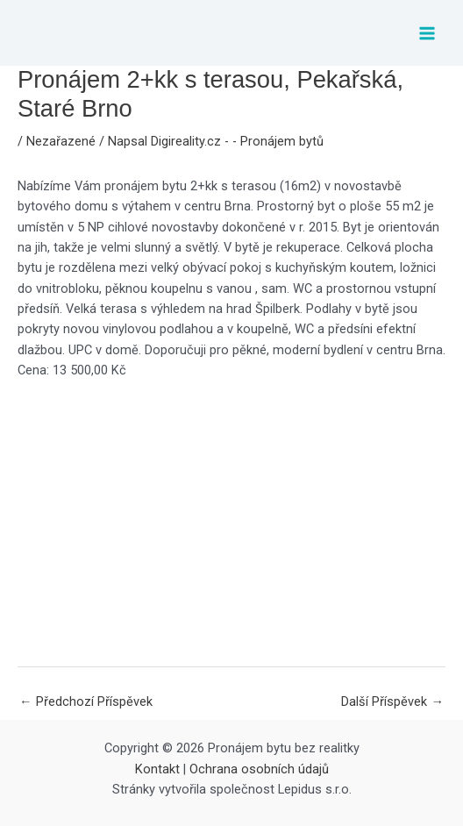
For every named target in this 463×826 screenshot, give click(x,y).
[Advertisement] (231, 522)
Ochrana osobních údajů (259, 769)
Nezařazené (61, 141)
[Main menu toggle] (427, 33)
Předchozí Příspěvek (86, 701)
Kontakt (157, 769)
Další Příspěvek (392, 701)
